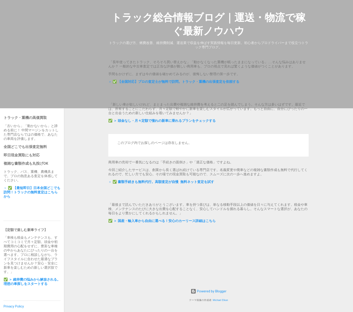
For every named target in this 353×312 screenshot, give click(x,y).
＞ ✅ (173, 82)
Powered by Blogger (208, 291)
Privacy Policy (14, 306)
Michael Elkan (220, 300)
